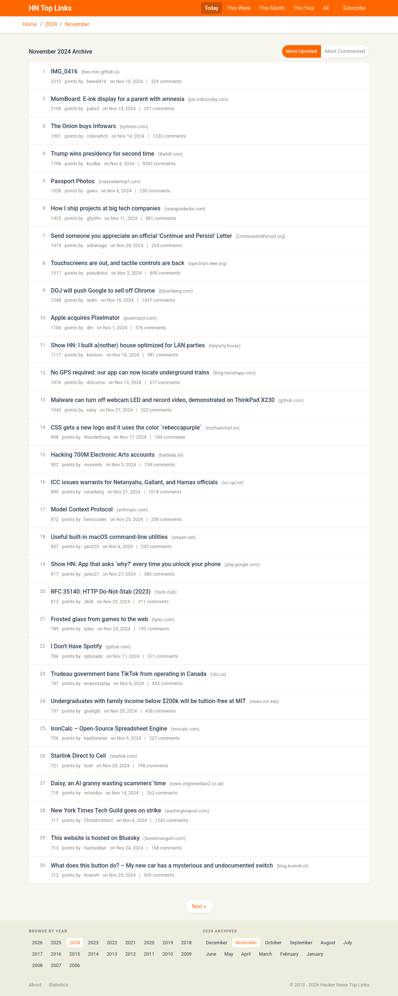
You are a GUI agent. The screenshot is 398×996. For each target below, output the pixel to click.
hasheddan (95, 847)
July (347, 942)
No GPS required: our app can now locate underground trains (130, 372)
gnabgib (92, 710)
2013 (112, 953)
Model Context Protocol (82, 509)
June (211, 953)
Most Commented (343, 51)
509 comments (159, 874)
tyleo (89, 628)
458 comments (160, 710)
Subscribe (354, 8)
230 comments (154, 190)
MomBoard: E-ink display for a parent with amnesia (118, 98)
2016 (56, 953)
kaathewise (95, 737)
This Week (239, 8)
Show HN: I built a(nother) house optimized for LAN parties (128, 344)
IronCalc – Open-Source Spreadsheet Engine (109, 728)
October (273, 942)
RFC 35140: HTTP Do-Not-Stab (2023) (101, 591)
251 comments (159, 108)
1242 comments (171, 820)
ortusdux (93, 793)
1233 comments (169, 135)
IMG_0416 (64, 71)
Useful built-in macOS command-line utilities (109, 536)
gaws (92, 190)
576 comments (150, 327)
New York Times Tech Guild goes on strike (106, 810)
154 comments (159, 464)
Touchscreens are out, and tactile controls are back (118, 262)
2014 (93, 953)
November (77, 24)
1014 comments (165, 491)
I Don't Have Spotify (76, 645)
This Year (304, 8)
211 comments (153, 601)
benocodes (95, 519)
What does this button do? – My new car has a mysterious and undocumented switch (162, 865)
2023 (93, 942)
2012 (130, 953)
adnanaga (97, 245)
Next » (199, 906)
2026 (37, 942)
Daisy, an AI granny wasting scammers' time (108, 782)
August (328, 942)
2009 (186, 953)
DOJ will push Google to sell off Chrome (103, 290)
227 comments (164, 737)
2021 (130, 942)
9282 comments (159, 163)
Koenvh (91, 874)
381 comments (161, 218)
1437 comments (158, 300)
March (265, 953)
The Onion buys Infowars (83, 125)
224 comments (166, 245)
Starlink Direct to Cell (78, 755)
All (326, 8)
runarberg (94, 491)
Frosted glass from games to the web (99, 618)
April (246, 953)
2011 (149, 953)
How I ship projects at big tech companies (106, 207)
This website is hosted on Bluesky (95, 837)
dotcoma (96, 382)
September (301, 942)
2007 (56, 965)
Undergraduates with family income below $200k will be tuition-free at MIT (148, 700)
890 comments (165, 272)
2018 (186, 942)
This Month (272, 8)
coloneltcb (97, 135)
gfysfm (94, 218)
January (315, 953)
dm (90, 327)
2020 (149, 942)
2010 (168, 953)
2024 (51, 24)
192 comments (154, 628)
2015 (74, 953)
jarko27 (91, 573)
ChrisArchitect (98, 820)
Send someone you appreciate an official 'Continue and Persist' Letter (141, 235)
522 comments (156, 409)
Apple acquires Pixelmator (85, 317)
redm (92, 300)
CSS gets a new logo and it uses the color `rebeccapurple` (126, 427)
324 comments (166, 81)
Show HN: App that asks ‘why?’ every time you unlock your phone (136, 563)
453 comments (167, 683)
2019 (168, 942)
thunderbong (97, 436)
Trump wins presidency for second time (102, 153)
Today (212, 8)
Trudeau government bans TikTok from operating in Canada (129, 673)
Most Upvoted (295, 51)
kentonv (95, 355)
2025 (56, 942)
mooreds (93, 464)
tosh (88, 765)
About (35, 985)
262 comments (162, 793)
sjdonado (93, 656)
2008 (37, 965)
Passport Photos (73, 180)
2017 (37, 953)
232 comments (156, 546)
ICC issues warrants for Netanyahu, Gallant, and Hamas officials (134, 481)
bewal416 (96, 81)
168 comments (166, 847)
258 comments (166, 519)
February (289, 953)
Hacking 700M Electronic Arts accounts (103, 454)
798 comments (153, 765)
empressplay (97, 683)
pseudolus (97, 272)
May (228, 953)
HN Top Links (50, 8)
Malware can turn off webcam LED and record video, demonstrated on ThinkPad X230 (163, 399)
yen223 (91, 546)
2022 (112, 942)
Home (30, 24)
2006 (74, 965)
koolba (93, 163)
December (216, 942)
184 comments (169, 436)
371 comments (162, 656)
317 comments (164, 382)
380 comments (159, 573)
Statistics (58, 985)
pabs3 (93, 108)
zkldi (89, 601)
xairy (91, 409)
